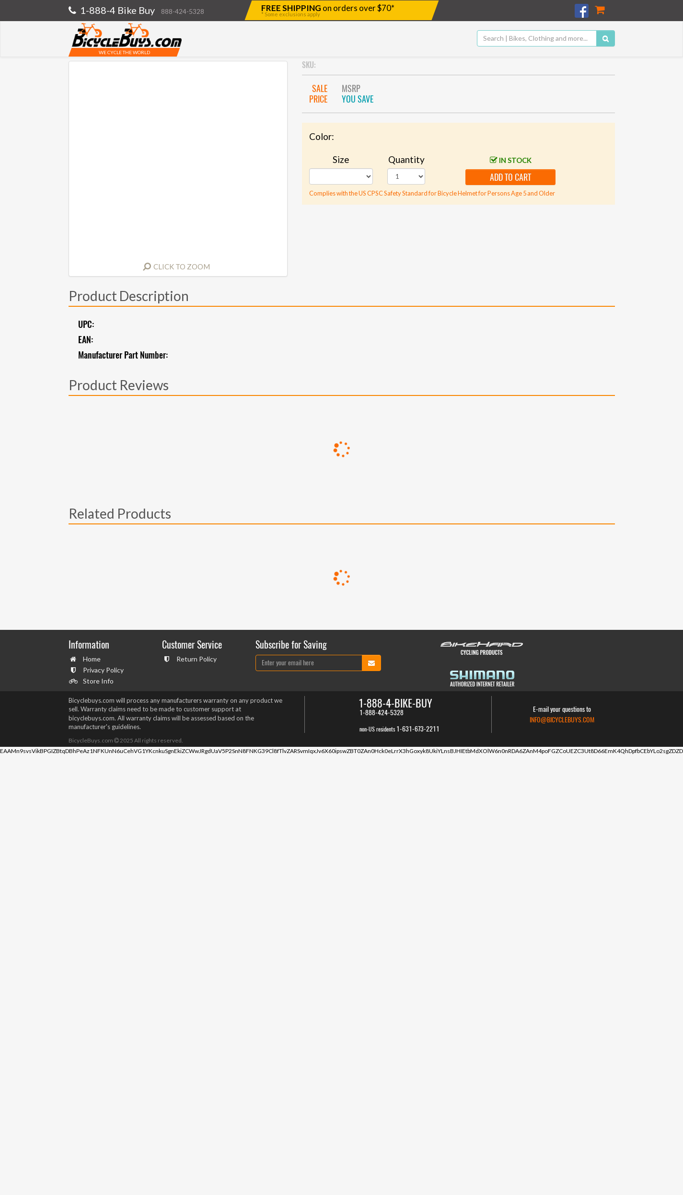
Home (91, 659)
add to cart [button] (510, 177)
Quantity (406, 159)
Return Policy (195, 659)
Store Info (97, 681)
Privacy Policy (102, 670)
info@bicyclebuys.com (562, 719)
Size (341, 159)
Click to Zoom (181, 266)
